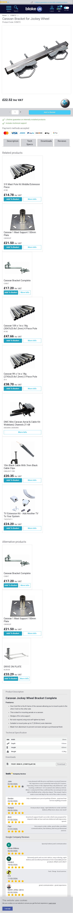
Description (12, 141)
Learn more (52, 903)
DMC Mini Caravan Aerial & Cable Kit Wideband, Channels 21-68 (22, 423)
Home (4, 15)
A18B (6, 190)
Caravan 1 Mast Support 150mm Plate (20, 234)
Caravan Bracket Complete (17, 280)
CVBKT (6, 284)
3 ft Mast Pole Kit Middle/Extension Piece (22, 185)
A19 (5, 380)
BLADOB (7, 670)
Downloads (46, 141)
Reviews (62, 141)
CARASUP (7, 238)
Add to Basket (49, 112)
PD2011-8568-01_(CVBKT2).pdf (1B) (23, 764)
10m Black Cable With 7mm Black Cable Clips (21, 467)
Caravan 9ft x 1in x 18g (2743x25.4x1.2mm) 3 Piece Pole (20, 375)
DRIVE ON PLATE (12, 666)
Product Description (15, 692)
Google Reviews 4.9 (10, 2)
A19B (6, 332)
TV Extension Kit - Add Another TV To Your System (21, 515)
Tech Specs (29, 143)
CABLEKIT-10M (9, 471)
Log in (52, 11)
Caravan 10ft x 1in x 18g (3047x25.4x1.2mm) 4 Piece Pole (20, 327)
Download (61, 764)
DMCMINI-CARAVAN (11, 428)
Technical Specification (16, 733)
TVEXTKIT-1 (8, 519)
